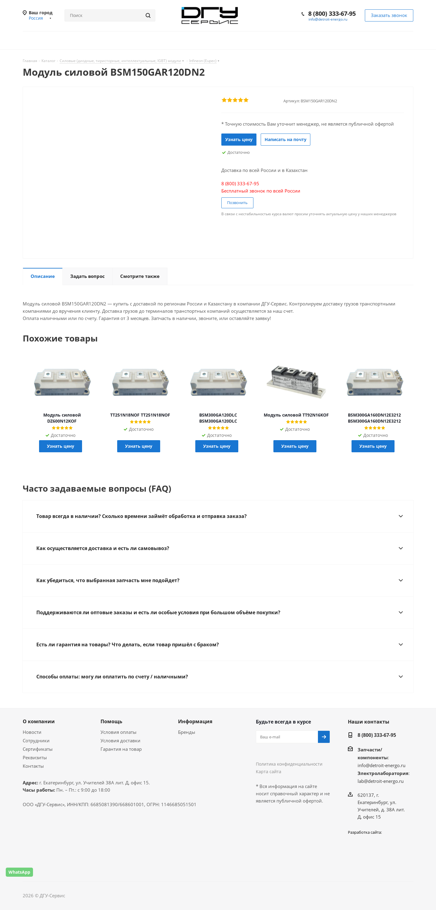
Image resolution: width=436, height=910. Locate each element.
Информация (195, 721)
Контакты (33, 766)
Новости (32, 732)
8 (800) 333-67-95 (332, 13)
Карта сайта (268, 771)
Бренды (186, 732)
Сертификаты (38, 749)
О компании (39, 721)
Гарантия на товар (121, 749)
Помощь (111, 721)
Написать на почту (285, 139)
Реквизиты (35, 757)
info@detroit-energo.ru (328, 19)
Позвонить (237, 202)
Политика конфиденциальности (289, 764)
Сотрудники (36, 740)
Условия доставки (120, 740)
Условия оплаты (119, 732)
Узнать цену (239, 139)
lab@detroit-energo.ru (381, 781)
